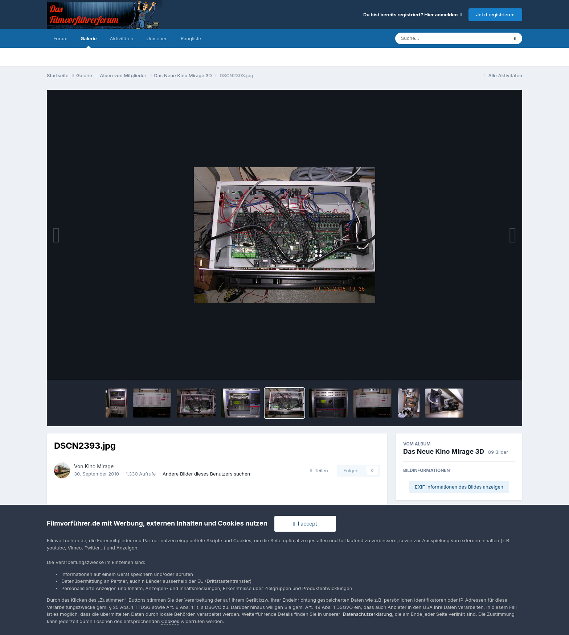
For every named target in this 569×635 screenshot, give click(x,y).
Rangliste (191, 38)
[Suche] (437, 38)
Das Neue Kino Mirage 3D (443, 451)
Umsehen (157, 38)
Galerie (89, 42)
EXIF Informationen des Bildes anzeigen (459, 487)
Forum (60, 38)
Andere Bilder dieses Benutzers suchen (206, 474)
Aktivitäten (122, 38)
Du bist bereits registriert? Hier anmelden (412, 14)
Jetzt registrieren (495, 14)
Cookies (170, 621)
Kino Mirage (99, 466)
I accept (305, 523)
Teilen (319, 470)
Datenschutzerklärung (367, 614)
